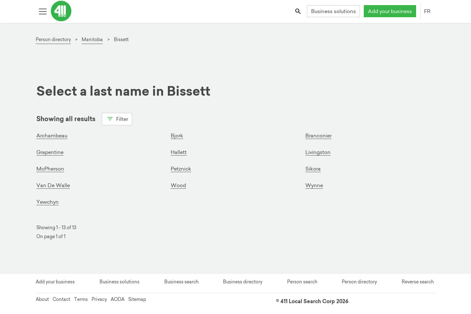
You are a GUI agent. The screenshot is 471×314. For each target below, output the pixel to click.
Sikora (313, 168)
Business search (181, 282)
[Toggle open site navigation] (42, 11)
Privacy (99, 299)
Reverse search (418, 282)
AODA (117, 299)
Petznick (181, 168)
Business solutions (333, 11)
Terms (81, 299)
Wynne (314, 185)
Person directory (359, 282)
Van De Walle (53, 185)
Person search (302, 282)
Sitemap (137, 299)
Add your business (390, 11)
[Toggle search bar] (298, 11)
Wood (178, 185)
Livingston (318, 152)
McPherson (50, 168)
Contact (61, 299)
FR (427, 11)
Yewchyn (47, 202)
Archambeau (51, 135)
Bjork (177, 135)
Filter (117, 118)
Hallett (179, 152)
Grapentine (50, 152)
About (42, 299)
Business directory (242, 282)
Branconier (318, 135)
